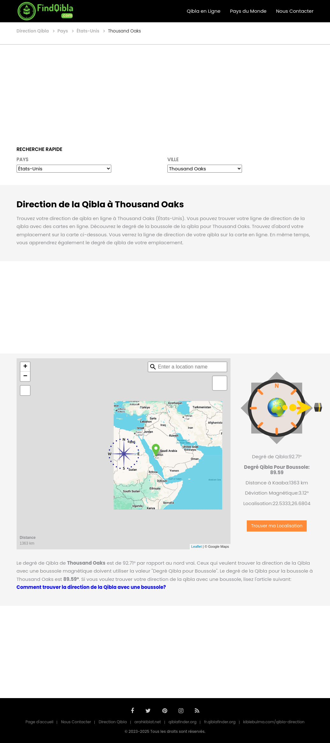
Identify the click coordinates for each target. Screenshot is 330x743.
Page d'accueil (40, 722)
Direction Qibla (113, 722)
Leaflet (196, 546)
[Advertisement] (165, 90)
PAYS (23, 159)
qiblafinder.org (183, 722)
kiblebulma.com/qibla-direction (273, 722)
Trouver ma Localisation (277, 526)
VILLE (173, 159)
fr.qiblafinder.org (220, 722)
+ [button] (25, 367)
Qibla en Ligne (204, 11)
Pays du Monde (248, 11)
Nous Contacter (294, 11)
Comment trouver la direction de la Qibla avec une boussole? (91, 587)
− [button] (25, 376)
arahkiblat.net (148, 722)
